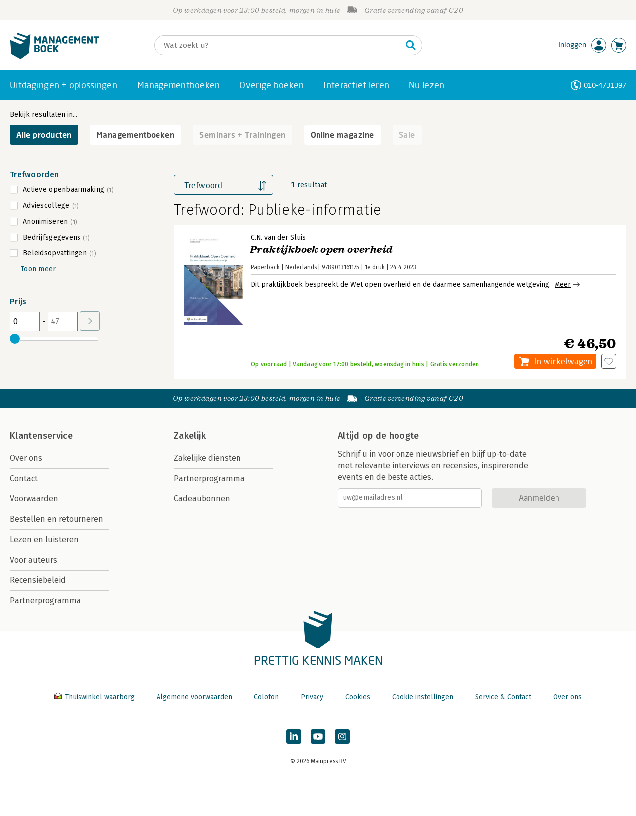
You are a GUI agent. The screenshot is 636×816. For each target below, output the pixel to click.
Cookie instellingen (422, 697)
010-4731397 (605, 85)
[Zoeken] (278, 45)
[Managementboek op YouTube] (318, 736)
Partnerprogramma (45, 600)
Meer (563, 284)
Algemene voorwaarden (194, 697)
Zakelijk (190, 435)
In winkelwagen (563, 361)
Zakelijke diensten (207, 458)
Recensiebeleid (38, 580)
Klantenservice (41, 435)
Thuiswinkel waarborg (95, 697)
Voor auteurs (33, 560)
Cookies (357, 697)
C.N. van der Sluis (278, 237)
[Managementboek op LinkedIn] (293, 736)
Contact (24, 478)
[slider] (14, 338)
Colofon (266, 697)
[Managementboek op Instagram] (342, 736)
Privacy (312, 697)
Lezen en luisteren (44, 539)
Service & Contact (503, 697)
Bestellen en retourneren (56, 519)
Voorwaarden (34, 498)
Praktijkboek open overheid (321, 250)
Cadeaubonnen (202, 498)
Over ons (26, 458)
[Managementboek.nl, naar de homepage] (54, 56)
